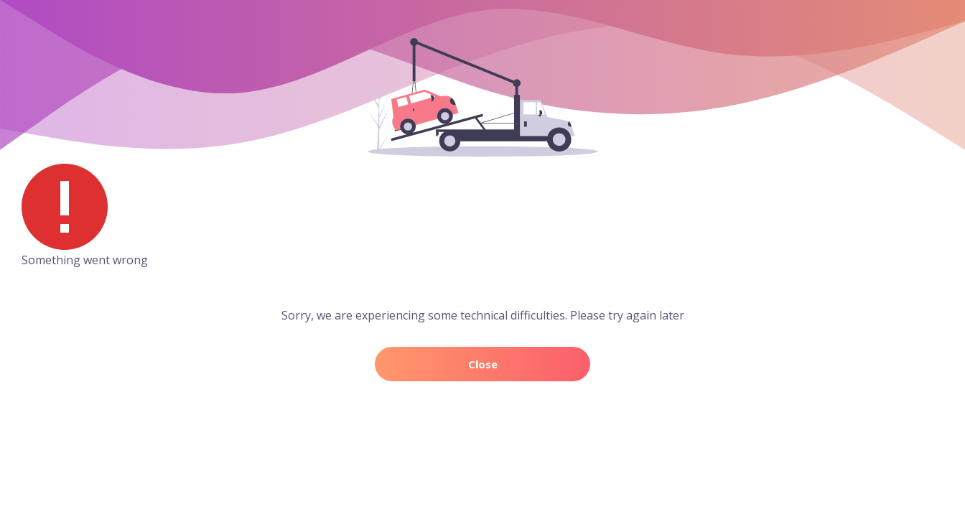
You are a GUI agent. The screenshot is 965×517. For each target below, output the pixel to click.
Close (483, 364)
